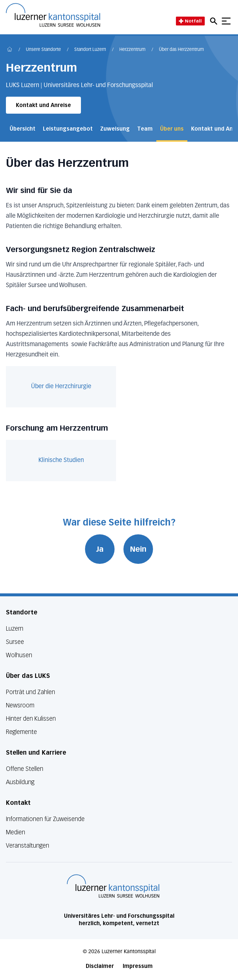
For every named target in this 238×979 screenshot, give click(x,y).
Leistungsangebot (68, 129)
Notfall (190, 21)
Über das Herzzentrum (181, 50)
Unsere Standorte (43, 50)
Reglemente (21, 731)
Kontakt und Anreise (43, 105)
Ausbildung (20, 782)
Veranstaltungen (27, 845)
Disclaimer (100, 966)
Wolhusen (19, 655)
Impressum (138, 966)
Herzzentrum (132, 50)
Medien (15, 832)
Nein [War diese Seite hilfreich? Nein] (138, 549)
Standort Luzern (90, 50)
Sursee (15, 641)
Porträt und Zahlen (30, 692)
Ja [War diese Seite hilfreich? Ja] (99, 549)
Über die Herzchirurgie (61, 387)
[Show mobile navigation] (226, 21)
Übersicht (22, 129)
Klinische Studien (61, 460)
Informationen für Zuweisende (45, 819)
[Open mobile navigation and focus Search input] (214, 21)
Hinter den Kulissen (31, 718)
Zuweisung (115, 129)
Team (145, 129)
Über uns (172, 129)
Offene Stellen (24, 768)
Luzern (14, 628)
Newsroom (20, 705)
